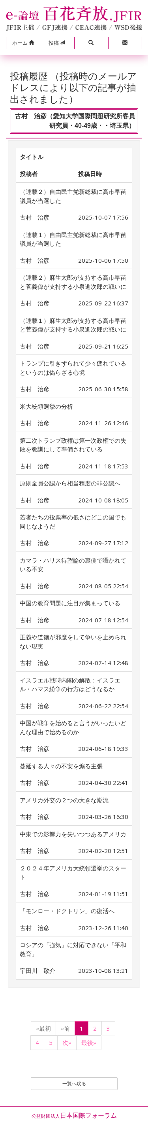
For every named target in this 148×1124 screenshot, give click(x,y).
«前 (65, 1028)
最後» (88, 1042)
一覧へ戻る (74, 1083)
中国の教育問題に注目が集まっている (70, 603)
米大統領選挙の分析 (46, 406)
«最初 (43, 1028)
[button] (23, 43)
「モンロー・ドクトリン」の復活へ (67, 911)
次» (66, 1042)
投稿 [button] (57, 42)
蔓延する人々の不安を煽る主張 (61, 766)
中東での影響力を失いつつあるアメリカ (73, 834)
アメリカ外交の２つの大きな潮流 (64, 800)
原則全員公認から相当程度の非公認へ (70, 483)
